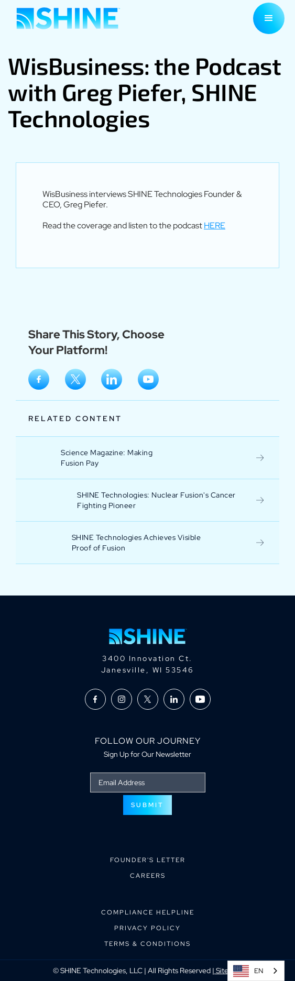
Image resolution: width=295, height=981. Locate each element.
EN (248, 971)
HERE (214, 225)
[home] (65, 18)
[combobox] (256, 971)
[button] (269, 18)
